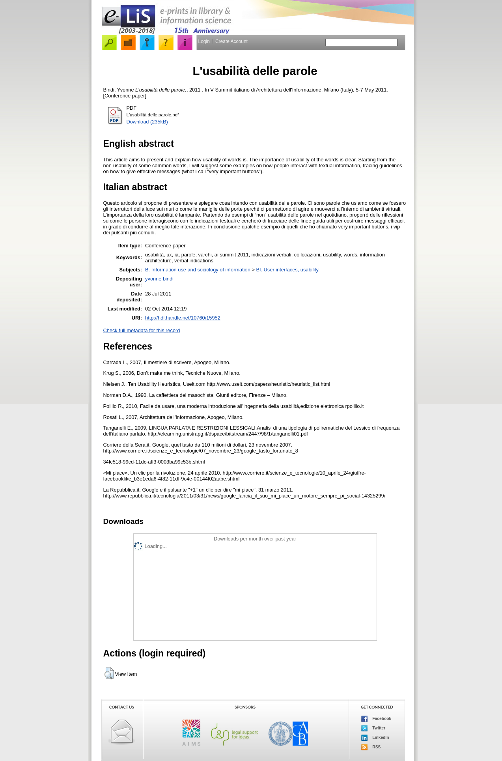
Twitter (373, 728)
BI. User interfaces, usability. (287, 270)
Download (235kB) (147, 122)
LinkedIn (375, 738)
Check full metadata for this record (141, 330)
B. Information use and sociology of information (197, 270)
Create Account (231, 41)
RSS (371, 747)
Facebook (376, 719)
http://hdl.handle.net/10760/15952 (182, 318)
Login (204, 41)
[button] (109, 673)
